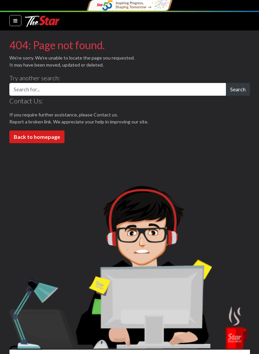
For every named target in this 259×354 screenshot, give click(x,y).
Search (238, 89)
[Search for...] (117, 89)
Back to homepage (37, 137)
